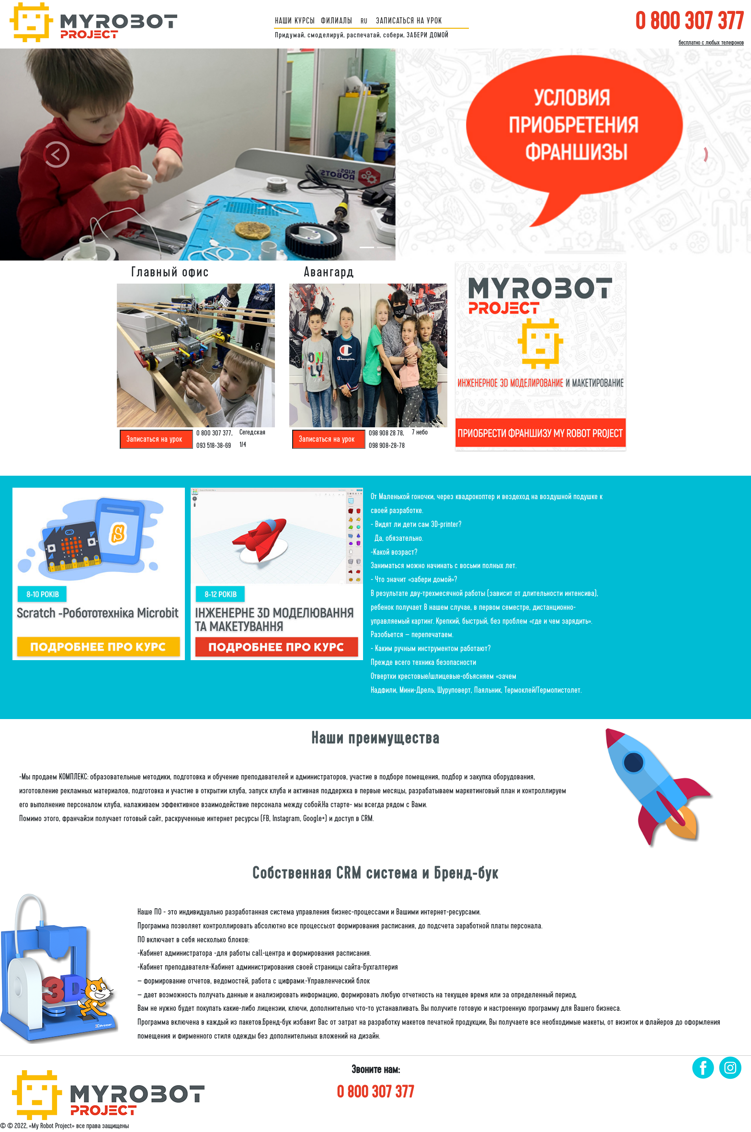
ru (364, 21)
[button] (56, 154)
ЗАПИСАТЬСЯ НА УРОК (409, 21)
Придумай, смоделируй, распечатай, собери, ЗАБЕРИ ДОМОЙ (362, 35)
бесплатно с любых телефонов (711, 42)
